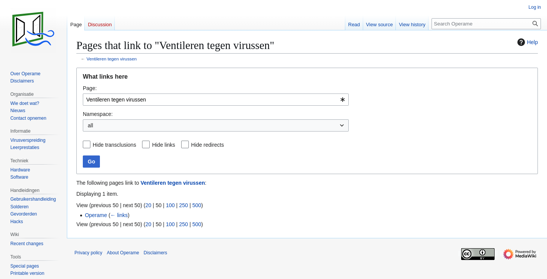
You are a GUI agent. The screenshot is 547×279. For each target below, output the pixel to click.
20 (148, 205)
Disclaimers (155, 252)
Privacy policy (88, 252)
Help (526, 42)
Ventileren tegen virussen (112, 58)
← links (119, 215)
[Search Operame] (486, 23)
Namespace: (98, 114)
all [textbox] (90, 125)
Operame (96, 215)
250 (183, 205)
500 (196, 205)
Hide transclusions (114, 145)
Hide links (163, 145)
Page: (90, 88)
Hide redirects (207, 145)
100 (170, 205)
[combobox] (216, 100)
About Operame (123, 252)
